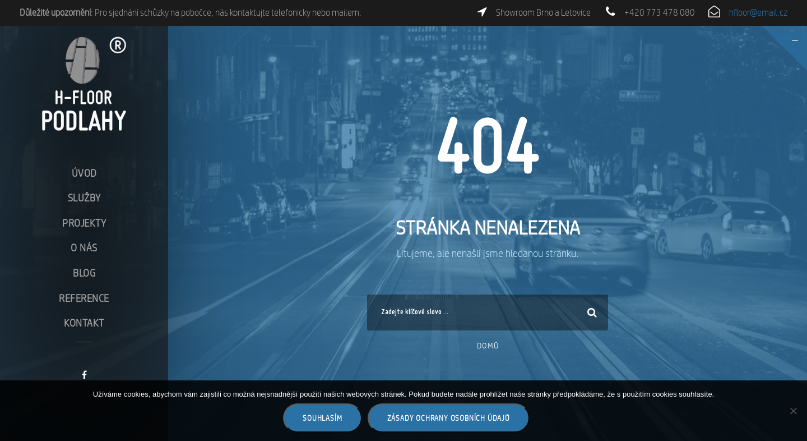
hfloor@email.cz (758, 13)
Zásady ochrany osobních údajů (448, 418)
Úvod (84, 173)
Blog (84, 273)
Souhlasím (322, 418)
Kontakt (84, 322)
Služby (84, 197)
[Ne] (793, 410)
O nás (84, 247)
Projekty (84, 223)
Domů (488, 346)
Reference (84, 298)
